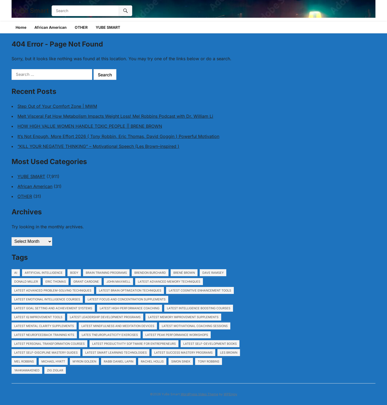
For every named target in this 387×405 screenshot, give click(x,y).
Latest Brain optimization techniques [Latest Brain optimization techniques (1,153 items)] (130, 290)
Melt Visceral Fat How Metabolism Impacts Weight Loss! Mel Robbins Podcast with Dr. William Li (115, 116)
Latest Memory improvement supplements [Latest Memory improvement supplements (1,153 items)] (183, 317)
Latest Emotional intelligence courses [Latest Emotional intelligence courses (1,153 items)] (47, 299)
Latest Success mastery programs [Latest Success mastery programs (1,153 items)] (183, 352)
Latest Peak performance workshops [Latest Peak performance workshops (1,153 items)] (176, 335)
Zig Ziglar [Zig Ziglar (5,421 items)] (55, 370)
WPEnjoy (230, 394)
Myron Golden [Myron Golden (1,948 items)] (84, 361)
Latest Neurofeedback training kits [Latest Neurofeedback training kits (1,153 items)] (44, 335)
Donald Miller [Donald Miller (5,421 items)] (26, 281)
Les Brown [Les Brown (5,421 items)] (228, 352)
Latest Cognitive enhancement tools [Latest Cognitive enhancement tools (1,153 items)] (200, 290)
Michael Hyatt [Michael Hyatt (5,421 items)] (53, 361)
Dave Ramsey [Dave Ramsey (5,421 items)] (213, 273)
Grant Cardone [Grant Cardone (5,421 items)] (86, 281)
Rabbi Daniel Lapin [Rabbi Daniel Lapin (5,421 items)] (118, 361)
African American (50, 27)
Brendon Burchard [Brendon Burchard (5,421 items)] (150, 273)
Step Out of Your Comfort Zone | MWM (57, 106)
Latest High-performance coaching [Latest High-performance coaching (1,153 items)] (129, 308)
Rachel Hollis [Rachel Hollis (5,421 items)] (152, 361)
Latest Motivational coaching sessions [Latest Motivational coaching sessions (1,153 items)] (195, 326)
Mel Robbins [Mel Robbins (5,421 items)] (24, 361)
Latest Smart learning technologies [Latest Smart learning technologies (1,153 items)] (116, 352)
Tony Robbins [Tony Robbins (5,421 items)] (208, 361)
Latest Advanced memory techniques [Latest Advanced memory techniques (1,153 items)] (169, 281)
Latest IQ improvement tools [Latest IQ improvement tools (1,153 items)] (38, 317)
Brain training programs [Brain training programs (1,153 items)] (106, 273)
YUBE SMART (108, 27)
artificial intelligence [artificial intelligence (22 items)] (44, 273)
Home (21, 27)
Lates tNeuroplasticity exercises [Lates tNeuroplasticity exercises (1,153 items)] (110, 335)
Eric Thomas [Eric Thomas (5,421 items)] (55, 281)
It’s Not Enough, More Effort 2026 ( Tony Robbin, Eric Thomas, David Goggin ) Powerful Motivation (118, 136)
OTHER (81, 27)
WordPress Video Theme (199, 394)
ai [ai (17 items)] (15, 273)
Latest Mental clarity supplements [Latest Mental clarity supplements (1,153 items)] (44, 326)
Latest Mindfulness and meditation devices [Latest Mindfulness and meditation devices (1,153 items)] (117, 326)
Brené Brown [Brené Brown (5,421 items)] (184, 273)
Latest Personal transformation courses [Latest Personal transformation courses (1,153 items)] (49, 344)
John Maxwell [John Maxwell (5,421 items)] (118, 281)
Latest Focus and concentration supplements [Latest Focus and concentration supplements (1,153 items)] (127, 299)
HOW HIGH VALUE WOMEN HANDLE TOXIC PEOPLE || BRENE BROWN (89, 126)
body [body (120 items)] (74, 273)
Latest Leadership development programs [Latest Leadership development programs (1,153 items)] (105, 317)
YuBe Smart (30, 11)
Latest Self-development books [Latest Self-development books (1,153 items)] (210, 344)
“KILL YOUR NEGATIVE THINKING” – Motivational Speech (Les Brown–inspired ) (98, 146)
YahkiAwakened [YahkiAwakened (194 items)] (27, 370)
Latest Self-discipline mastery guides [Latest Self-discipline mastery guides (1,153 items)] (46, 352)
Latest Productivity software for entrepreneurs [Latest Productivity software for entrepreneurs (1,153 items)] (134, 344)
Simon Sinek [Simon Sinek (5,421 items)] (180, 361)
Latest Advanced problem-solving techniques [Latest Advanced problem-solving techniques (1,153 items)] (52, 290)
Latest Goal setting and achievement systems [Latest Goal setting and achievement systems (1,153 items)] (53, 308)
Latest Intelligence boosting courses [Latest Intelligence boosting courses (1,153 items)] (198, 308)
